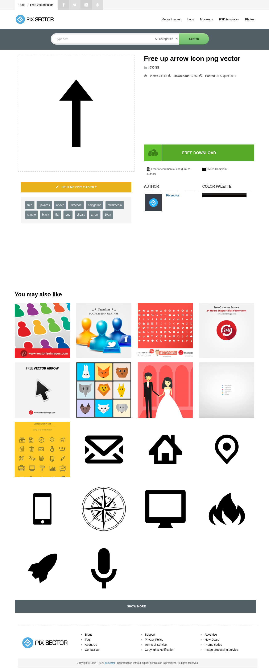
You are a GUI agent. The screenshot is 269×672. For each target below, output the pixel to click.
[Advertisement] (179, 111)
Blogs (88, 634)
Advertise (211, 634)
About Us (91, 644)
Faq (87, 639)
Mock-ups (206, 19)
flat (57, 214)
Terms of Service (156, 644)
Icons (190, 19)
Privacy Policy (154, 639)
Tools (22, 5)
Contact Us (92, 649)
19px (108, 214)
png (68, 214)
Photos (249, 19)
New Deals (212, 639)
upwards (44, 205)
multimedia (115, 205)
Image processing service (221, 649)
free (29, 205)
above (60, 205)
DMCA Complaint (216, 169)
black (45, 214)
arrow (94, 214)
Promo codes (213, 644)
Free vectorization (41, 5)
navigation (94, 205)
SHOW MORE (135, 606)
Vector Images (171, 19)
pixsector (110, 662)
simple (31, 214)
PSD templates (229, 19)
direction (76, 205)
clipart (80, 214)
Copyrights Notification (159, 649)
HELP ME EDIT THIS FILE (76, 187)
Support (150, 634)
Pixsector (172, 195)
